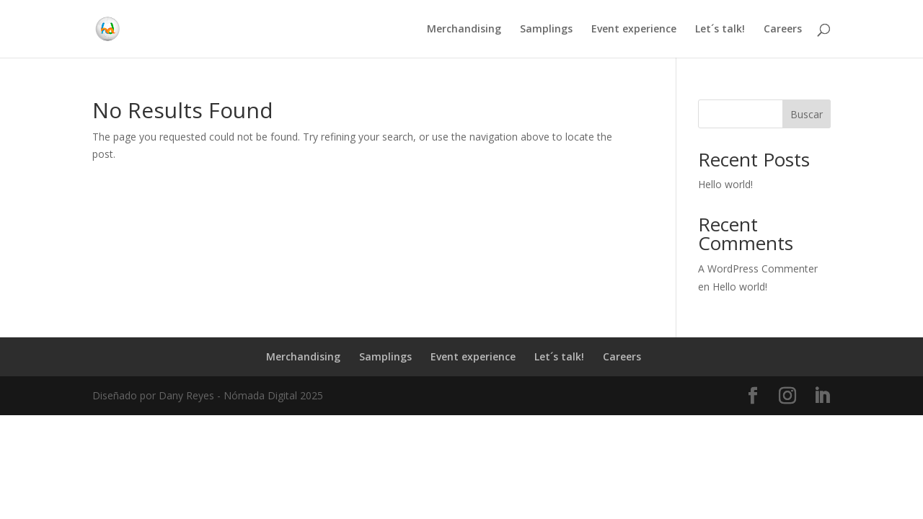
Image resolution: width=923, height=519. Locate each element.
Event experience (633, 29)
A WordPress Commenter (758, 268)
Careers (783, 29)
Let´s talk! (720, 29)
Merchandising (464, 29)
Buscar (806, 114)
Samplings (546, 29)
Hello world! (725, 184)
